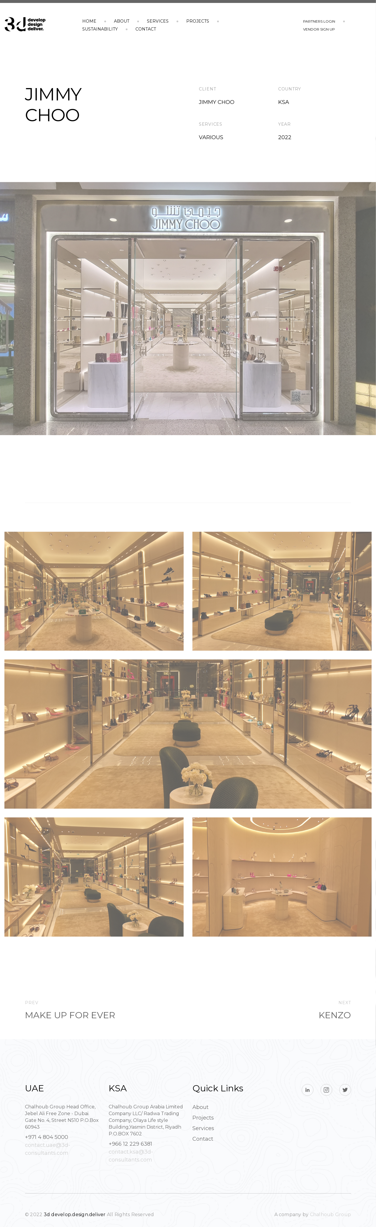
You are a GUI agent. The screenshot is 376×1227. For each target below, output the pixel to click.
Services (158, 21)
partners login (319, 21)
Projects (197, 21)
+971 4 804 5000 (46, 1137)
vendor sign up (319, 29)
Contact (145, 29)
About (121, 21)
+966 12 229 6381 (130, 1144)
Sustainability (100, 29)
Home (89, 21)
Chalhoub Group (330, 1214)
